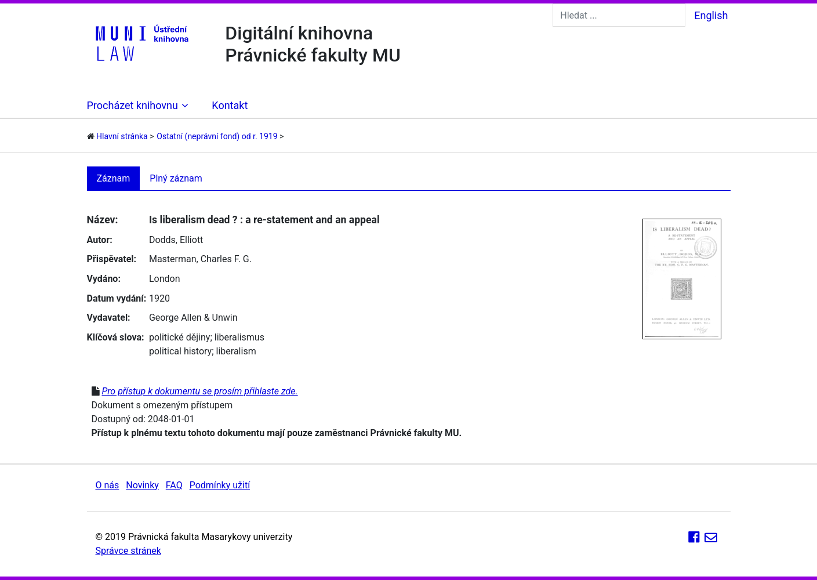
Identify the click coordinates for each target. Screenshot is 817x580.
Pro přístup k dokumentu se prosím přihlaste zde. (199, 391)
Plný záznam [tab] (176, 178)
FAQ (174, 485)
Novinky (142, 485)
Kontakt (230, 105)
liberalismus (239, 337)
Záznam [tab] (113, 178)
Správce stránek (128, 550)
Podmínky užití (220, 485)
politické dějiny (179, 337)
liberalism (236, 351)
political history (180, 351)
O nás (107, 485)
